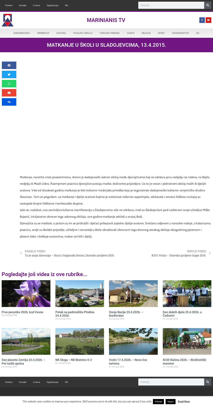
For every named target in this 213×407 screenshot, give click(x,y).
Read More (184, 401)
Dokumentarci (22, 33)
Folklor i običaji (82, 33)
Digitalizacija (52, 5)
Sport (161, 33)
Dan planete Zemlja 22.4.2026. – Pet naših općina (23, 361)
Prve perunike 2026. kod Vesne (22, 312)
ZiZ (197, 33)
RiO (66, 5)
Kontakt (22, 5)
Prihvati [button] (158, 401)
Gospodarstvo (180, 33)
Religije (146, 33)
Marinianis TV (106, 20)
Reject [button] (171, 401)
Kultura (61, 33)
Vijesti (131, 33)
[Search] (207, 5)
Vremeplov (43, 33)
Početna (8, 5)
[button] (9, 65)
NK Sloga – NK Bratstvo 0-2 (73, 360)
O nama (36, 5)
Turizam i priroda (110, 33)
